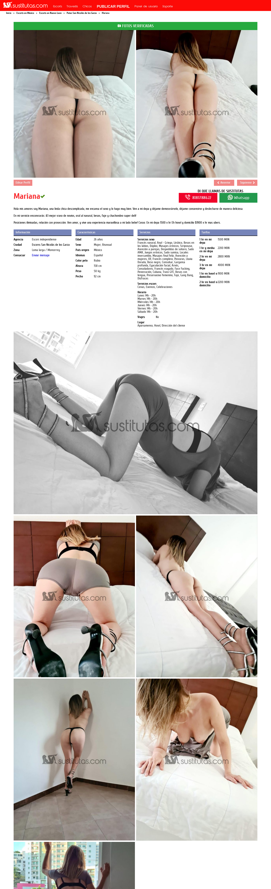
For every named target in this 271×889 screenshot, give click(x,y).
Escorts (57, 6)
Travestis (72, 6)
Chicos (87, 6)
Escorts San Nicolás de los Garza (51, 245)
